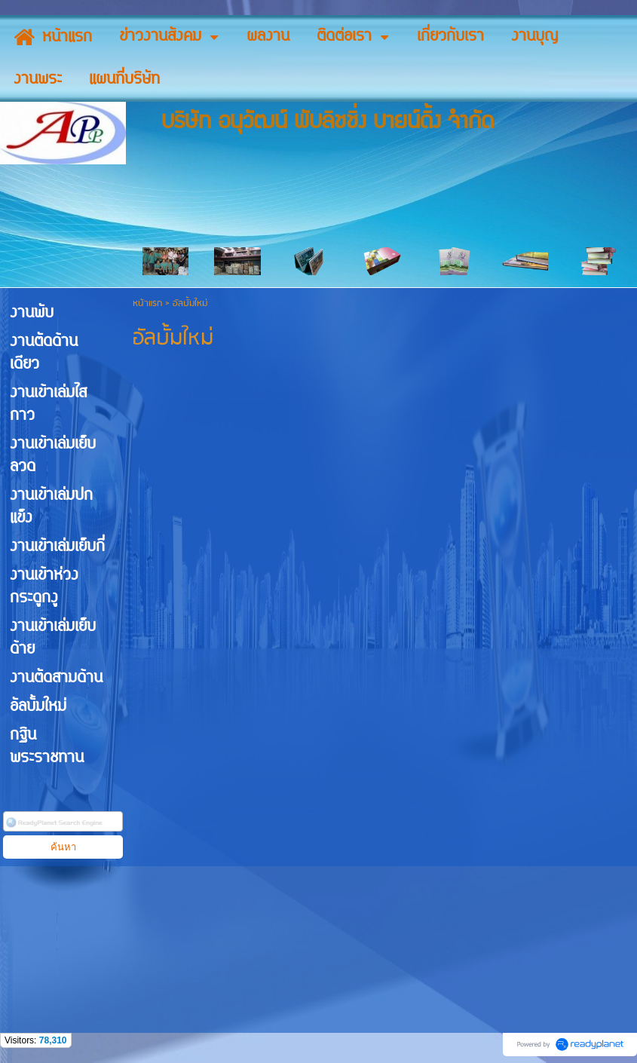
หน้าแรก (147, 303)
